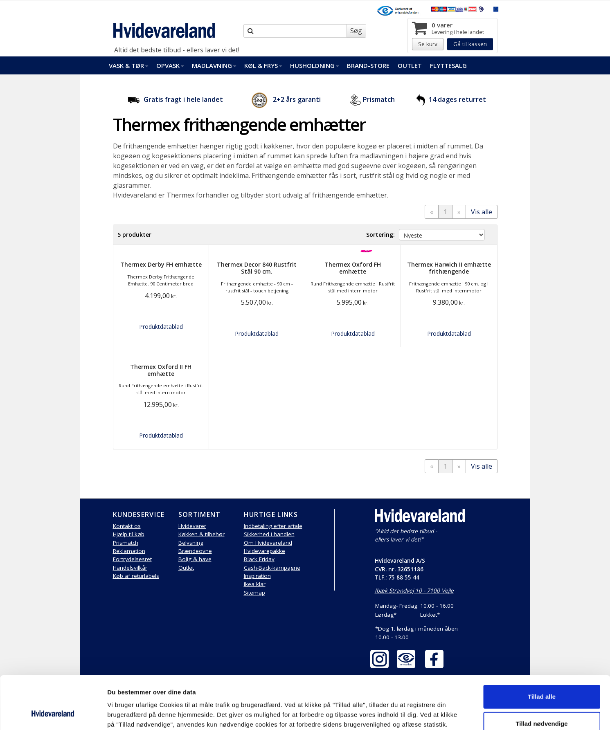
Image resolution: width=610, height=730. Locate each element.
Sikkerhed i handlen (269, 534)
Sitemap (254, 592)
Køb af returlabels (136, 576)
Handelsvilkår (130, 567)
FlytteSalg (448, 65)
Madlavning (214, 65)
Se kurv (427, 44)
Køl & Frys (263, 65)
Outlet (410, 65)
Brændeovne (195, 551)
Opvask (170, 65)
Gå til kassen (470, 44)
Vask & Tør (128, 65)
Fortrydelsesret (132, 559)
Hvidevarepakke (264, 551)
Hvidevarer (192, 526)
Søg (356, 30)
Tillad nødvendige (541, 676)
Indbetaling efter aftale (273, 526)
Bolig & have (195, 559)
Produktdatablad (161, 326)
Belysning (190, 542)
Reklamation (129, 551)
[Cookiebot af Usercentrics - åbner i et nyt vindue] (53, 714)
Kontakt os (127, 526)
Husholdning (314, 65)
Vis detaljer (425, 713)
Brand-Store (368, 65)
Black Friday (259, 559)
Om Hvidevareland (268, 542)
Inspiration (257, 576)
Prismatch (379, 99)
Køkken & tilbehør (201, 534)
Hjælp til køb (128, 534)
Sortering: (380, 234)
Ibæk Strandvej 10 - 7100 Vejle (414, 590)
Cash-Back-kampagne (272, 567)
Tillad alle (542, 649)
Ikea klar (255, 584)
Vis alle (481, 211)
